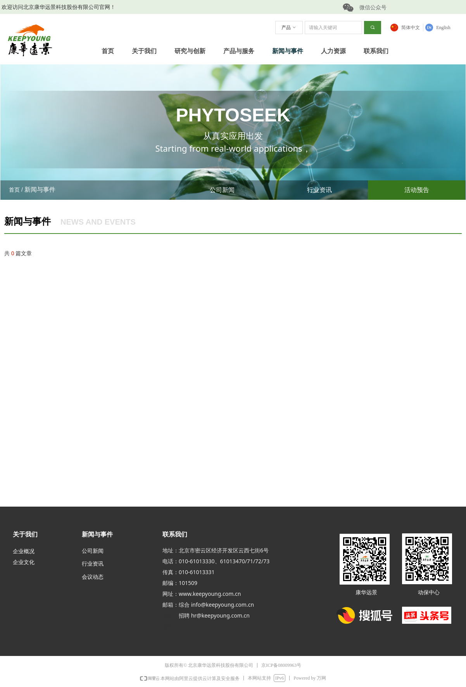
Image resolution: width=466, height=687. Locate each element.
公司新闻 (222, 190)
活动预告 (416, 190)
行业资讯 (319, 190)
